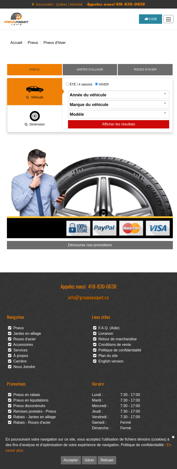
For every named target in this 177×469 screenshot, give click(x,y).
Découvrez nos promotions (90, 245)
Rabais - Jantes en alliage (32, 417)
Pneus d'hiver (55, 43)
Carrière (17, 361)
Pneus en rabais (24, 395)
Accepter (71, 460)
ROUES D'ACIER (145, 69)
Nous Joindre (21, 367)
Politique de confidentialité (117, 350)
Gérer (89, 460)
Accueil (16, 43)
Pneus (33, 43)
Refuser (106, 460)
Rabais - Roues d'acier (29, 422)
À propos (18, 356)
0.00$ (151, 19)
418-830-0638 (102, 286)
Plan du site (105, 356)
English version (108, 361)
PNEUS (34, 69)
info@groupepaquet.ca (88, 297)
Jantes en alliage (24, 333)
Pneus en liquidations (28, 400)
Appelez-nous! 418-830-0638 (116, 4)
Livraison (103, 333)
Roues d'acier (22, 339)
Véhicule (34, 91)
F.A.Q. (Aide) (106, 328)
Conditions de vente (112, 345)
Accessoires (20, 345)
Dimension (34, 118)
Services (17, 350)
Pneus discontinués (26, 406)
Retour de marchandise (115, 339)
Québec (61, 4)
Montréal (76, 4)
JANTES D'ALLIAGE (90, 69)
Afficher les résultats (118, 124)
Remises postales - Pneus (32, 411)
